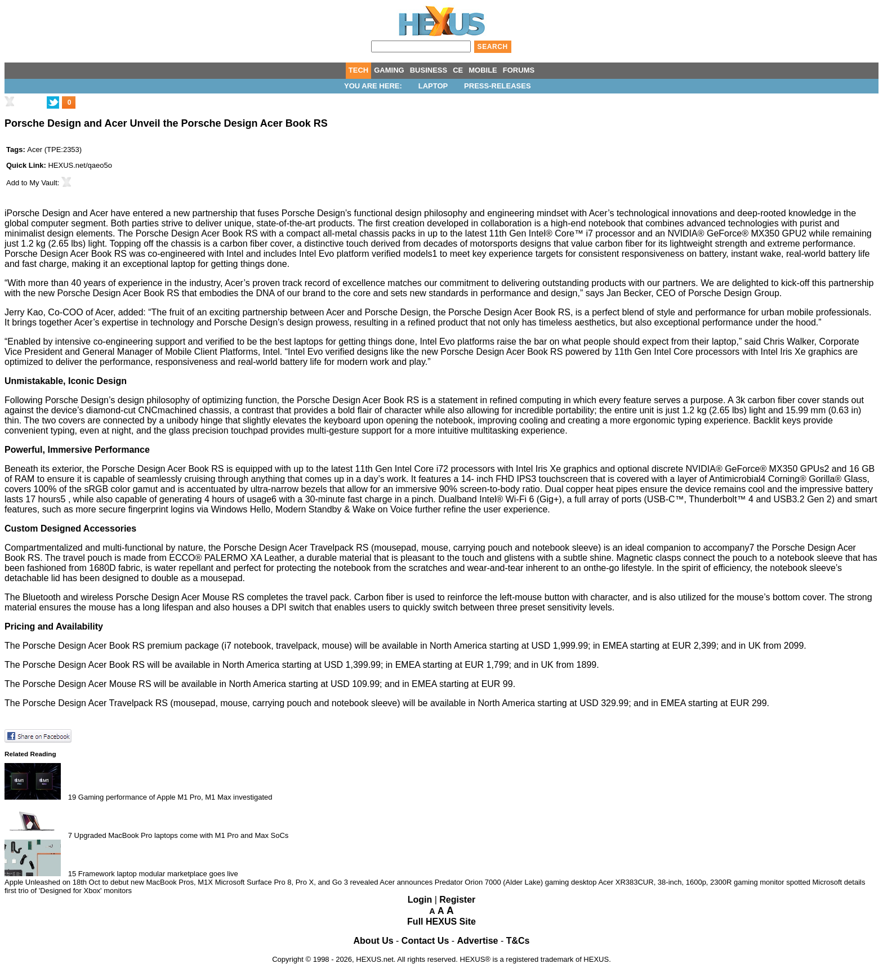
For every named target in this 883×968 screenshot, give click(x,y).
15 (72, 873)
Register (457, 899)
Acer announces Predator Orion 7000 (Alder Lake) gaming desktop (488, 882)
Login (420, 899)
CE (458, 70)
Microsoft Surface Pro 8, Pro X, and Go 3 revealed (296, 882)
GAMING (389, 70)
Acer (34, 149)
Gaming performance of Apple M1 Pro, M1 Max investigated (175, 797)
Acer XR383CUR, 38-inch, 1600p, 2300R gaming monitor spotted (705, 882)
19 (72, 797)
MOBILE (483, 70)
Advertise (477, 940)
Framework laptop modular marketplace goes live (158, 873)
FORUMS (518, 70)
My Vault (43, 183)
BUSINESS (428, 70)
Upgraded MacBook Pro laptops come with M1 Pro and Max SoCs (181, 835)
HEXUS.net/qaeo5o (80, 165)
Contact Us (425, 940)
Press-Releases (497, 86)
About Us (374, 940)
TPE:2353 (63, 149)
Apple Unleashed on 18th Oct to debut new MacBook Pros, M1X (109, 882)
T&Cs (518, 940)
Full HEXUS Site (441, 921)
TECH (358, 70)
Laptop (433, 86)
